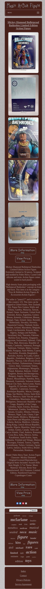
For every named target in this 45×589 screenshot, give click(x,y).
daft (22, 553)
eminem (14, 556)
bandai (33, 538)
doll (11, 547)
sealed (13, 532)
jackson (17, 515)
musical (34, 527)
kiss (18, 542)
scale (36, 548)
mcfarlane (19, 519)
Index (23, 571)
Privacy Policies (23, 580)
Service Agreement (23, 584)
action (31, 552)
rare (29, 547)
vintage (31, 516)
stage (22, 557)
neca (23, 532)
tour (24, 543)
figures (33, 542)
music (33, 532)
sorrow (24, 516)
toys (28, 560)
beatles (33, 520)
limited (14, 552)
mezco (13, 538)
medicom (23, 528)
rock (20, 524)
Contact (23, 575)
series (32, 524)
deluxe (10, 543)
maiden (34, 557)
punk (28, 557)
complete (13, 524)
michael (19, 548)
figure (22, 537)
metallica (13, 527)
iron (25, 524)
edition (19, 561)
